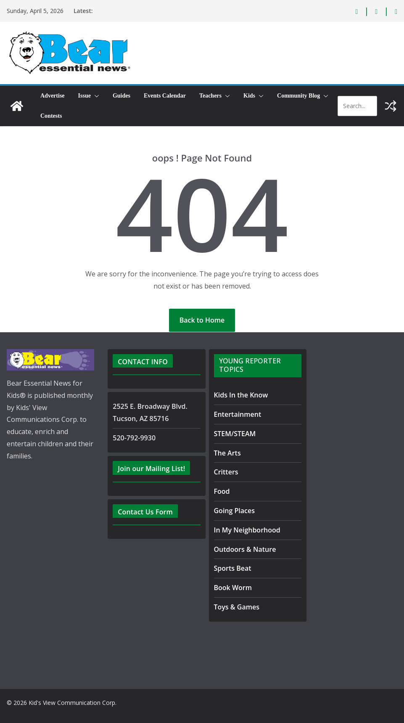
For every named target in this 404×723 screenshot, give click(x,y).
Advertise (52, 96)
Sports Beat (231, 568)
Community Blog (298, 96)
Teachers (210, 96)
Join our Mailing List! (150, 468)
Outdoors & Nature (242, 549)
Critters (225, 471)
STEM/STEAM (236, 433)
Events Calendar (165, 96)
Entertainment (235, 414)
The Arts (226, 452)
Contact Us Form (143, 511)
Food (221, 491)
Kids (249, 96)
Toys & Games (235, 606)
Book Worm (231, 587)
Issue (84, 96)
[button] (95, 96)
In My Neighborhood (244, 529)
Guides (121, 96)
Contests (51, 116)
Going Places (232, 510)
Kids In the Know (239, 394)
